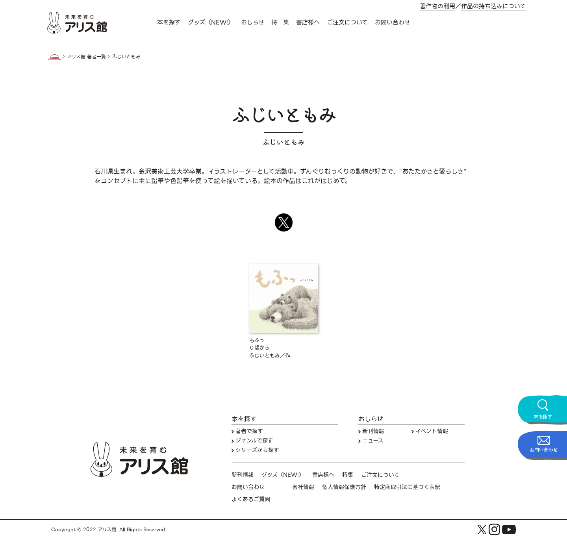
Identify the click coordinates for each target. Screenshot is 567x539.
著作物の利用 (437, 6)
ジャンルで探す (254, 441)
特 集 (280, 22)
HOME (54, 57)
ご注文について (347, 22)
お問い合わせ (392, 22)
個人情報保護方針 (344, 487)
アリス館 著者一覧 (86, 56)
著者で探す (249, 431)
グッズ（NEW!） (211, 22)
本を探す (169, 22)
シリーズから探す (257, 450)
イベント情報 (431, 431)
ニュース (373, 441)
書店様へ (308, 22)
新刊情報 (373, 431)
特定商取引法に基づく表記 (407, 487)
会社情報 (303, 487)
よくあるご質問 (251, 499)
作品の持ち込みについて (493, 6)
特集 (347, 475)
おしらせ (252, 22)
